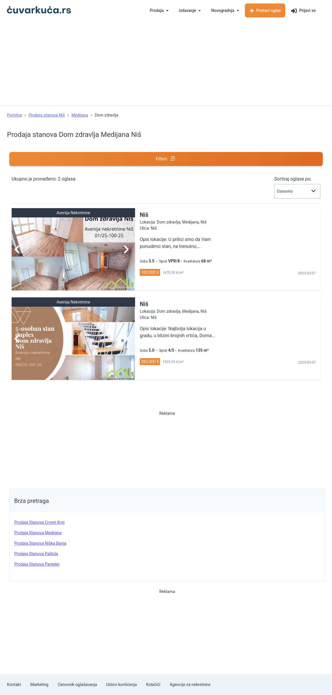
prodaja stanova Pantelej (37, 564)
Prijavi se (303, 11)
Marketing (39, 684)
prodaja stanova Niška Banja (40, 543)
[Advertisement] (166, 64)
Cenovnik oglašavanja (77, 684)
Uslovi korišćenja (121, 684)
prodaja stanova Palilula (36, 553)
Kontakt (14, 684)
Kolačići (153, 684)
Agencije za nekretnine (190, 684)
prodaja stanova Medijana (38, 532)
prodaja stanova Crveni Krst (39, 522)
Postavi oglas (265, 10)
